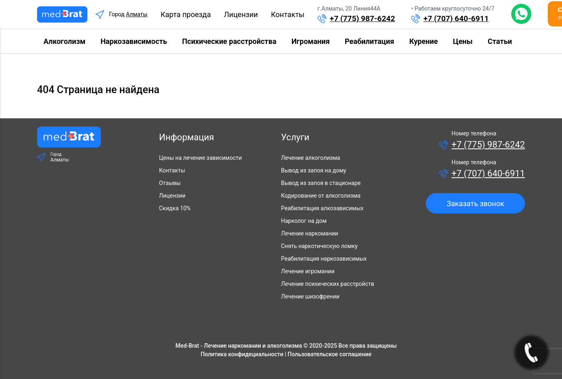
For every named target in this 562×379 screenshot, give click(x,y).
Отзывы (170, 183)
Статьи (500, 41)
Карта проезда (186, 14)
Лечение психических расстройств (327, 284)
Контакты (288, 14)
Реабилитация (369, 41)
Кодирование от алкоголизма (320, 195)
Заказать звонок (475, 203)
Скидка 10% (175, 208)
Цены (463, 41)
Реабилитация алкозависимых (322, 208)
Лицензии (241, 14)
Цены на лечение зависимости (200, 158)
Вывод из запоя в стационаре (321, 183)
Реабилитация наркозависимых (324, 258)
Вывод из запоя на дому (313, 170)
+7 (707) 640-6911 (456, 18)
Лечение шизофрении (310, 296)
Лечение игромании (307, 271)
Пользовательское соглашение (329, 354)
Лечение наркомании (309, 233)
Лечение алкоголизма (310, 158)
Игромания (311, 41)
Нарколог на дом (304, 221)
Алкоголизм (64, 41)
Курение (423, 41)
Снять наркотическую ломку (319, 246)
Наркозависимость (133, 41)
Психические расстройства (229, 41)
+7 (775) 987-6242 (362, 18)
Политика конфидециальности (242, 354)
